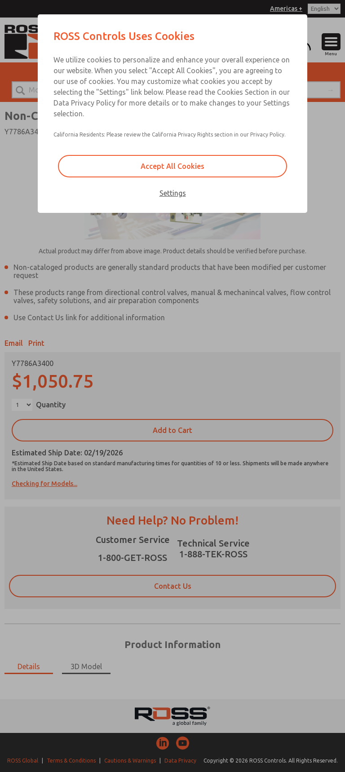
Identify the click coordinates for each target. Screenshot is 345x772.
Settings (172, 193)
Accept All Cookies (172, 166)
